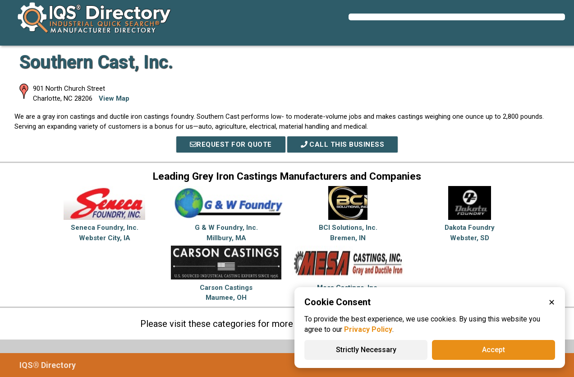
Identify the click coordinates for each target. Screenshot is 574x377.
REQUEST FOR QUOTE (231, 144)
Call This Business (343, 144)
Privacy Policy (368, 329)
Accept (493, 349)
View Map (114, 98)
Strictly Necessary (366, 349)
